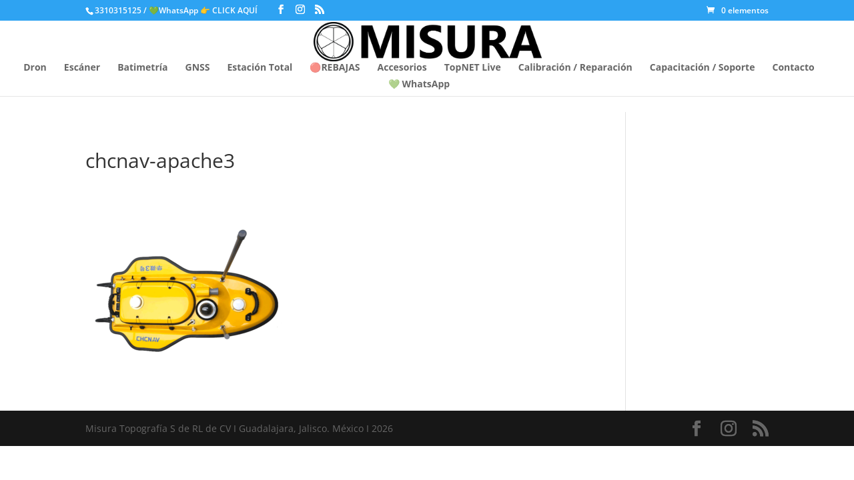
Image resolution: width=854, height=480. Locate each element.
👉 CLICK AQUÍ (230, 10)
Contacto (793, 68)
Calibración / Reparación (575, 68)
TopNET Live (472, 68)
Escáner (82, 68)
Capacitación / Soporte (702, 68)
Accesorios (402, 68)
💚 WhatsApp (419, 84)
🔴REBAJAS (335, 68)
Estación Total (259, 68)
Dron (35, 68)
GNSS (197, 68)
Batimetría (142, 68)
